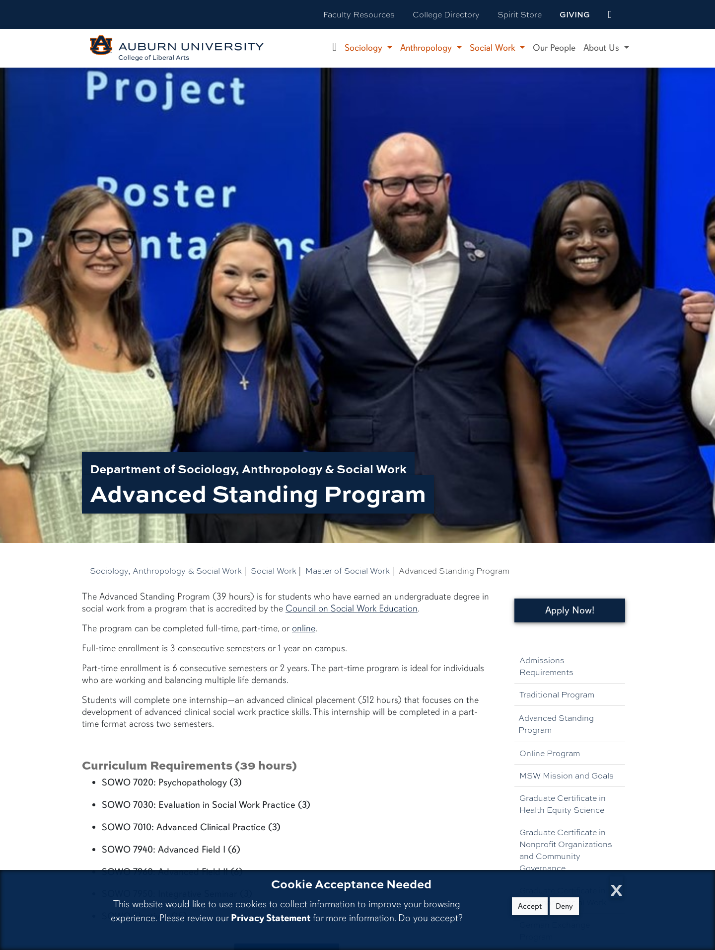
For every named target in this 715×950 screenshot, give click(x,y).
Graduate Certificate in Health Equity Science (562, 803)
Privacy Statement (270, 918)
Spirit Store (520, 14)
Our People (554, 47)
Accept (530, 906)
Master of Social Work (347, 570)
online (303, 628)
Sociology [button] (365, 47)
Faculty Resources (359, 14)
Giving (575, 14)
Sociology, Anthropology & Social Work (166, 570)
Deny (564, 906)
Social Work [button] (494, 47)
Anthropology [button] (427, 47)
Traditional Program (556, 694)
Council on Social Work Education (352, 608)
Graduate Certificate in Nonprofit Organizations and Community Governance (565, 849)
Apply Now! (569, 610)
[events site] (610, 14)
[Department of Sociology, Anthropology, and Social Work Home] (335, 48)
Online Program (549, 753)
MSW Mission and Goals (566, 775)
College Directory (446, 14)
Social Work (273, 570)
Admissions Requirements (546, 666)
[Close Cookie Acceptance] (616, 887)
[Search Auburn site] (631, 14)
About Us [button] (602, 47)
